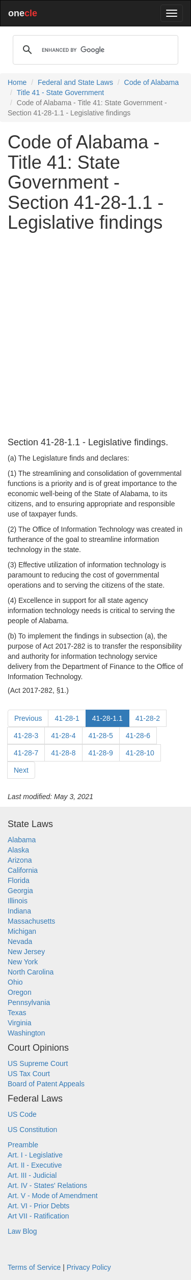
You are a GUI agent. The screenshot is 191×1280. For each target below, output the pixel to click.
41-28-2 (147, 718)
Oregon (20, 992)
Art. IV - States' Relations (47, 1185)
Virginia (19, 1023)
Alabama (22, 840)
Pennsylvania (29, 1002)
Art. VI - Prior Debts (38, 1206)
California (23, 870)
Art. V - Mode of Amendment (53, 1196)
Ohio (15, 982)
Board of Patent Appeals (46, 1084)
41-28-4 (63, 736)
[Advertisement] (95, 335)
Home (17, 82)
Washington (26, 1033)
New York (23, 962)
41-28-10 (140, 753)
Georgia (20, 891)
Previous (28, 718)
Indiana (19, 911)
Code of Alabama (151, 82)
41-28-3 (26, 736)
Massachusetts (31, 921)
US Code (22, 1114)
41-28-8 (63, 753)
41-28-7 (26, 753)
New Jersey (26, 952)
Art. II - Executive (35, 1165)
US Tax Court (29, 1074)
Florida (19, 880)
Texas (17, 1013)
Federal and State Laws (75, 82)
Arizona (20, 860)
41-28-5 (101, 736)
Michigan (22, 931)
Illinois (18, 901)
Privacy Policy (89, 1267)
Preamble (23, 1145)
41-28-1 (66, 718)
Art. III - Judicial (32, 1175)
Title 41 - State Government (60, 92)
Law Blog (22, 1231)
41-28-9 (101, 753)
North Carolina (30, 972)
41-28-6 (138, 736)
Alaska (18, 850)
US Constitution (32, 1129)
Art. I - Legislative (35, 1155)
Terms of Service (34, 1267)
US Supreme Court (38, 1063)
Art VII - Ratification (38, 1216)
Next (21, 770)
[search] (94, 50)
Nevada (20, 941)
